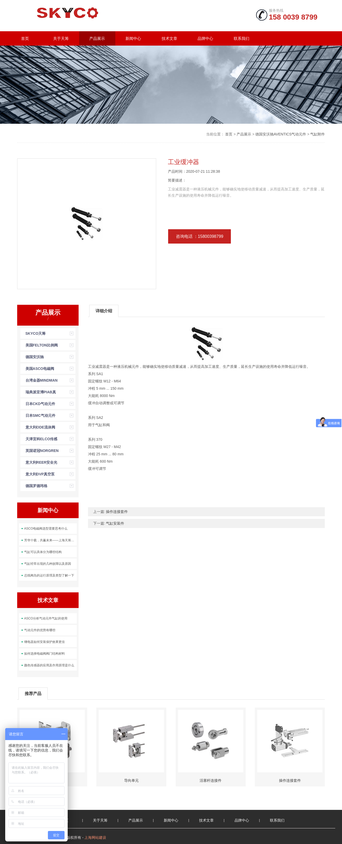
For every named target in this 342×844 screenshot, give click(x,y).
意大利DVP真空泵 (40, 474)
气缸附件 (317, 134)
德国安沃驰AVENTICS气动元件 (280, 134)
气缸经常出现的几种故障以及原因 (47, 564)
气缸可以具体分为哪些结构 (43, 552)
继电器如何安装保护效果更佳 (44, 642)
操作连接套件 (117, 512)
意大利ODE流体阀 (40, 427)
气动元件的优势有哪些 (39, 630)
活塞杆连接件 (210, 780)
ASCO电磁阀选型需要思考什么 (45, 528)
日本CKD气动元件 (40, 404)
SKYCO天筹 (36, 333)
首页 (25, 38)
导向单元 (131, 780)
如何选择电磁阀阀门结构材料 (44, 653)
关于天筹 (61, 38)
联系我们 (241, 38)
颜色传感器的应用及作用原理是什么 (49, 665)
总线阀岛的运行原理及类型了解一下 (49, 575)
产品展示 (97, 38)
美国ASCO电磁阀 (40, 369)
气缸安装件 (115, 523)
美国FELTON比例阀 (42, 345)
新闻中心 (133, 38)
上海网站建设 (95, 837)
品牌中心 (205, 38)
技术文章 (169, 38)
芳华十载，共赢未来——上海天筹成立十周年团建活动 (50, 540)
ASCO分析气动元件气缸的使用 (45, 618)
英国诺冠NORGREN (42, 451)
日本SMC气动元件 (40, 415)
